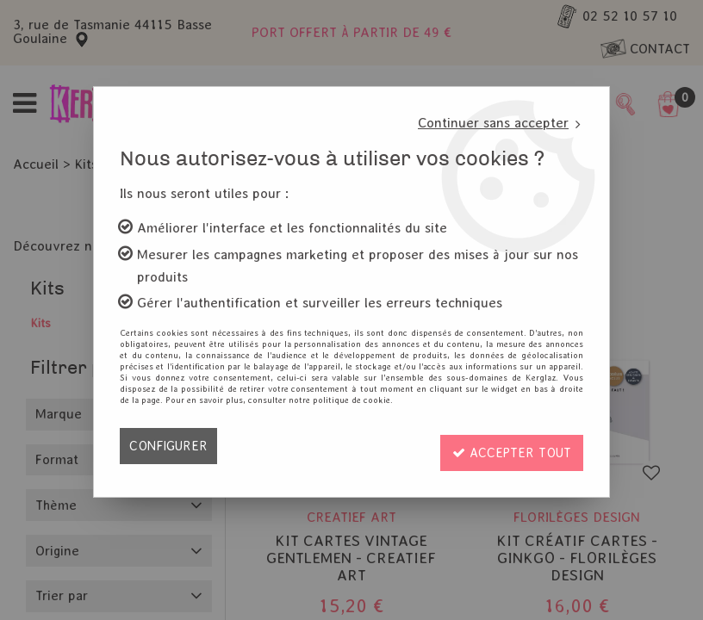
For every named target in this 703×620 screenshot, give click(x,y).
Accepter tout (507, 445)
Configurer (170, 445)
